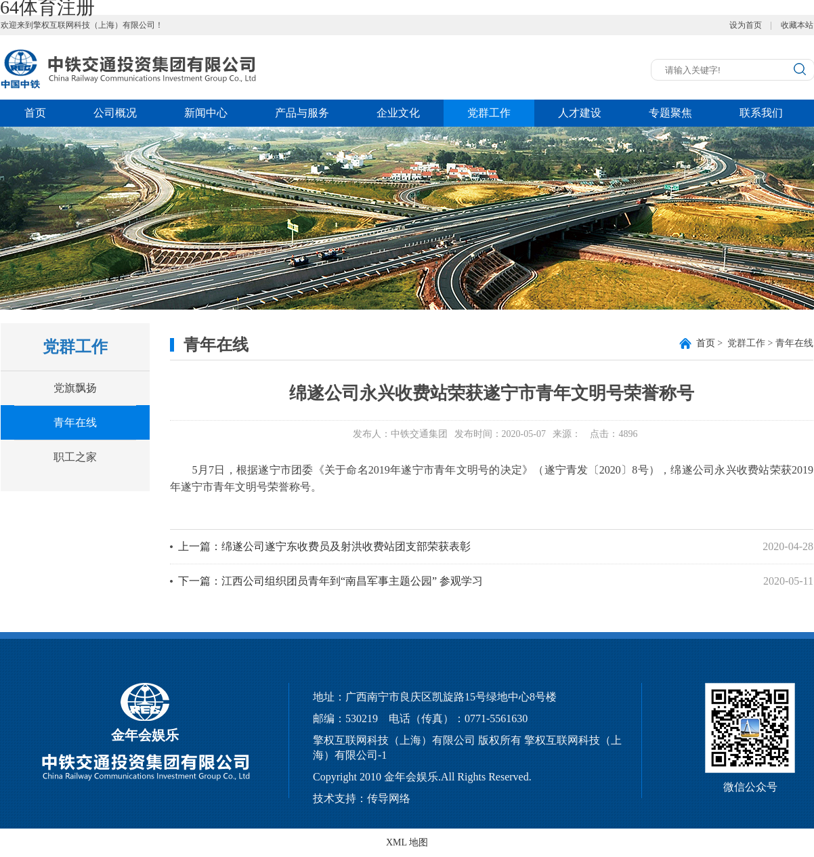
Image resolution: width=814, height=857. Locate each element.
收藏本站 (797, 25)
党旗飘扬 (75, 388)
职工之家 (75, 457)
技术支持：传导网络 (361, 798)
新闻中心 (206, 113)
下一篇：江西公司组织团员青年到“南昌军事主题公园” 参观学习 (330, 581)
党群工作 (489, 113)
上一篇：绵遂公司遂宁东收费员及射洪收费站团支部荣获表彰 (324, 546)
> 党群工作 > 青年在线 (754, 343)
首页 (35, 113)
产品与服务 (302, 113)
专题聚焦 (670, 113)
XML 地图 (407, 842)
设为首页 (745, 25)
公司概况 (115, 113)
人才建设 (579, 113)
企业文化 (398, 113)
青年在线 (75, 422)
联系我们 (761, 113)
